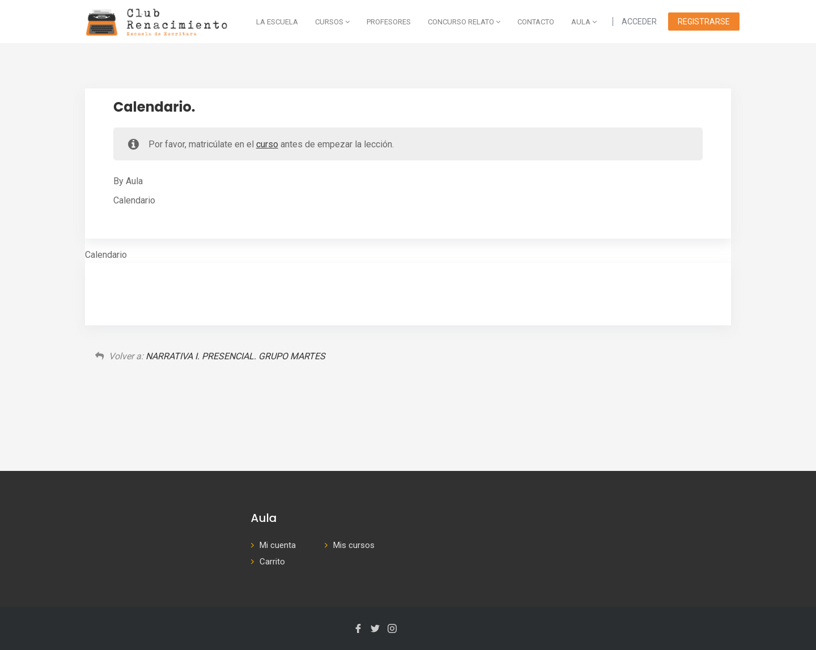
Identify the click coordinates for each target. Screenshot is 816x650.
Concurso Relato (464, 22)
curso (267, 144)
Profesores (389, 22)
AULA (584, 22)
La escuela (277, 22)
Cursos (332, 22)
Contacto (535, 22)
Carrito (272, 561)
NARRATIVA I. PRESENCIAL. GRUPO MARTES (235, 356)
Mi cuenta (278, 545)
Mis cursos (354, 545)
